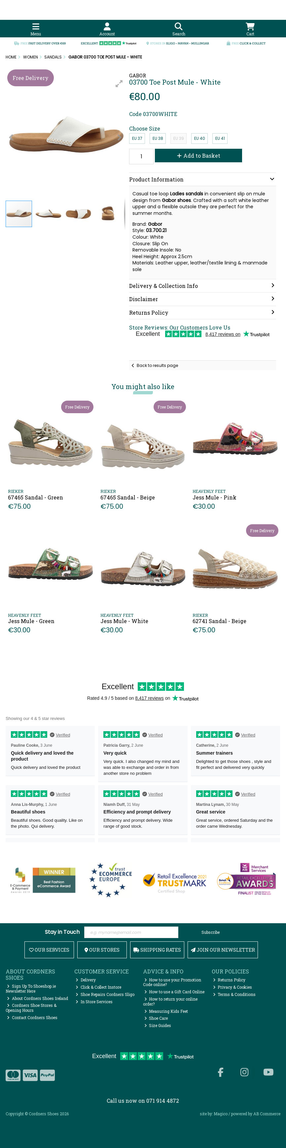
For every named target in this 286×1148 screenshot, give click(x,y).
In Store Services (94, 1001)
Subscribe (210, 932)
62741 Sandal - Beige (219, 620)
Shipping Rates (157, 950)
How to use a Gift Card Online (174, 991)
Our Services (49, 950)
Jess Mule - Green (31, 620)
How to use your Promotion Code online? (172, 982)
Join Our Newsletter (223, 950)
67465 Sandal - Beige (127, 497)
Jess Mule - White (124, 620)
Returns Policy (229, 979)
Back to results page (157, 365)
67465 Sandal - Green (35, 497)
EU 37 (137, 138)
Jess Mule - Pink (214, 497)
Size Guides (157, 1025)
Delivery (86, 979)
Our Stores (102, 950)
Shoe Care (156, 1018)
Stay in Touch (62, 932)
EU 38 (158, 138)
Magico (221, 1113)
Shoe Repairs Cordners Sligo (105, 994)
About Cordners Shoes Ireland (37, 998)
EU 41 (220, 138)
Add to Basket (198, 155)
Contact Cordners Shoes (32, 1017)
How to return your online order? (170, 1001)
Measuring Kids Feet (166, 1011)
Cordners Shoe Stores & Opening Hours (31, 1007)
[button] (119, 83)
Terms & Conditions (234, 994)
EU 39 (178, 138)
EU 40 (199, 138)
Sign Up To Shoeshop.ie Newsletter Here (31, 988)
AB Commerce (266, 1113)
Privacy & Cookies (232, 987)
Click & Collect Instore (98, 987)
